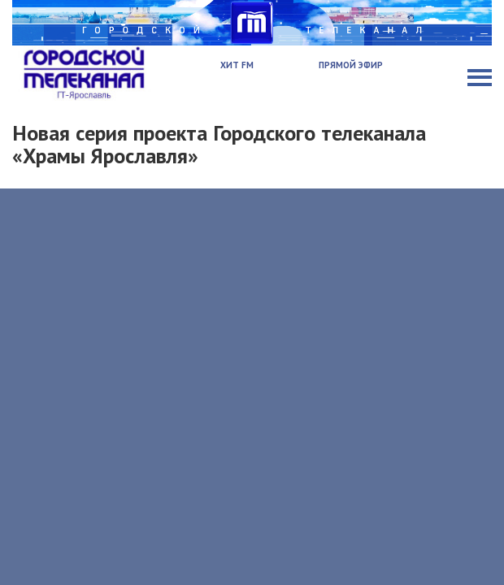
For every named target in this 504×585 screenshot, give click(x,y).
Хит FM (237, 65)
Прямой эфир (351, 65)
